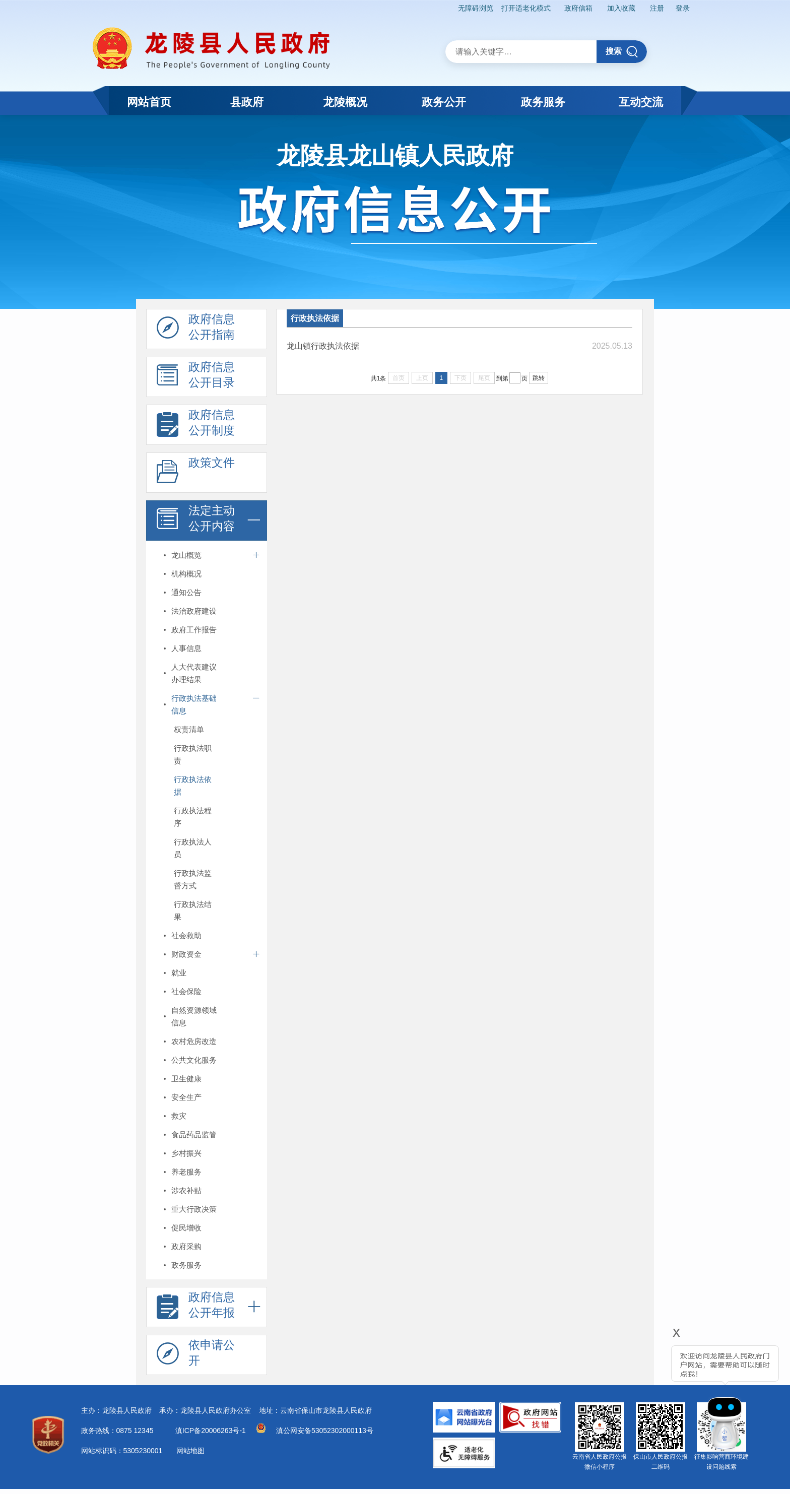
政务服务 (543, 102)
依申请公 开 (196, 1355)
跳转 (539, 377)
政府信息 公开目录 (196, 377)
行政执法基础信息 (194, 704)
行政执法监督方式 (193, 879)
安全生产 (186, 1097)
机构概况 (186, 573)
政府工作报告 (194, 629)
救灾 (178, 1116)
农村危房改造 (194, 1041)
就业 (178, 972)
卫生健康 (186, 1078)
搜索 (622, 51)
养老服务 (186, 1171)
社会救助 (186, 935)
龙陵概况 (345, 102)
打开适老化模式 (525, 8)
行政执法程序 (193, 816)
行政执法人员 (193, 848)
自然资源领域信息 (194, 1016)
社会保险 (186, 991)
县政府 (247, 102)
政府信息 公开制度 (196, 425)
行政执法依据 (193, 785)
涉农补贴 (186, 1190)
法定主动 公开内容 (196, 521)
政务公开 (444, 102)
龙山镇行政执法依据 (323, 346)
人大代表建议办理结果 (194, 673)
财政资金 (186, 954)
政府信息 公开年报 (196, 1307)
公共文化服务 (194, 1060)
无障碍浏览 (474, 8)
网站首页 (149, 102)
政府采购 (186, 1246)
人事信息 (186, 648)
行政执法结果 (193, 910)
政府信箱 (578, 8)
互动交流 (641, 102)
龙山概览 (186, 555)
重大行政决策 (194, 1209)
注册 (656, 8)
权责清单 (189, 729)
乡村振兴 (186, 1153)
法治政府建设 (194, 611)
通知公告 (186, 592)
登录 (683, 8)
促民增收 (186, 1227)
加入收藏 (621, 8)
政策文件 (196, 473)
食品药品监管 (194, 1134)
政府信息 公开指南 (196, 329)
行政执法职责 (193, 754)
